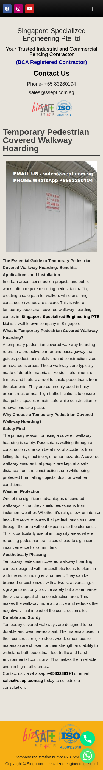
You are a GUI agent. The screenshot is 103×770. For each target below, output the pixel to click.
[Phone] (87, 738)
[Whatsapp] (87, 755)
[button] (92, 9)
